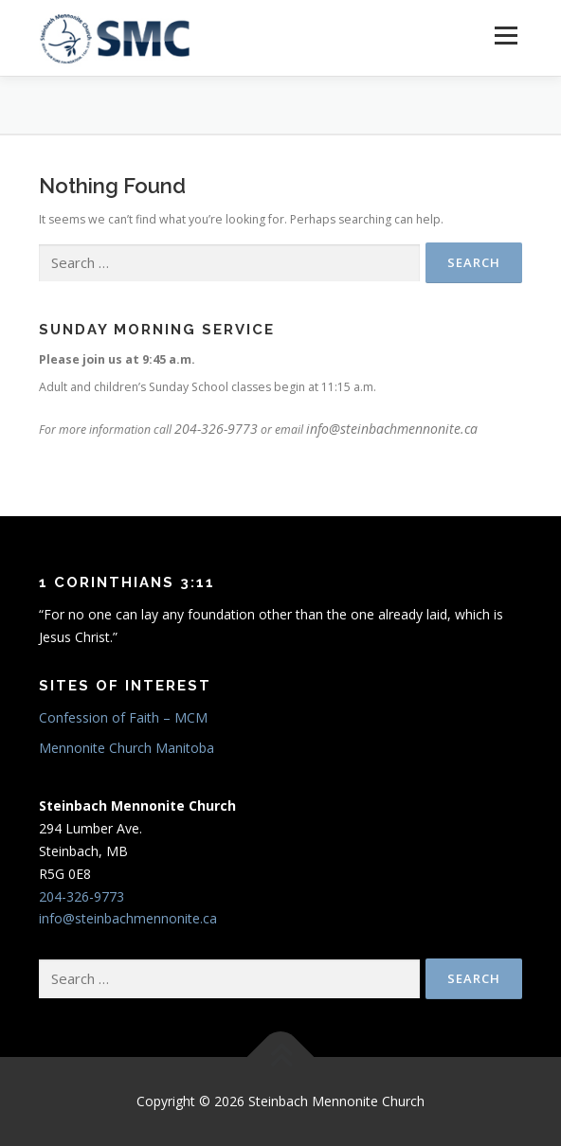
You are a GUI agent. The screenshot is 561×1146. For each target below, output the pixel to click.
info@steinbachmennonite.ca (392, 429)
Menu (504, 35)
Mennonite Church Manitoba (126, 748)
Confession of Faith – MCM (123, 717)
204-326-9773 (216, 429)
